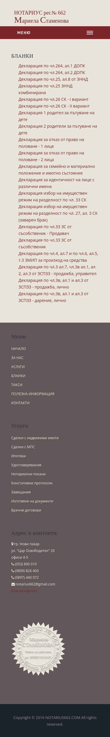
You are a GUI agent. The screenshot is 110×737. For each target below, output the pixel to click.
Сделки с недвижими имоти (35, 437)
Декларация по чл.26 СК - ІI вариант (54, 106)
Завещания (21, 492)
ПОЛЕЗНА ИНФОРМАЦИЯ (33, 393)
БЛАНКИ (18, 375)
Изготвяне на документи (32, 501)
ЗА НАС (17, 357)
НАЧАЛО (18, 348)
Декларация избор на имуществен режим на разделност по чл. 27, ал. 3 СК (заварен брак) (58, 213)
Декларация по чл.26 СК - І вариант (54, 99)
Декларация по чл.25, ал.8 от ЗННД (53, 79)
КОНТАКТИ (20, 402)
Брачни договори (26, 510)
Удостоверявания (26, 464)
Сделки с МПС (23, 446)
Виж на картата (24, 590)
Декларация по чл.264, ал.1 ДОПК (52, 65)
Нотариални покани (28, 474)
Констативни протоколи (32, 483)
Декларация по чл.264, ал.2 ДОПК (52, 72)
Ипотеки (18, 455)
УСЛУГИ (18, 366)
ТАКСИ (16, 384)
